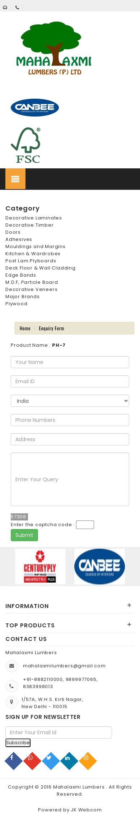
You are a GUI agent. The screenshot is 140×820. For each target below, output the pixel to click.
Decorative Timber (29, 225)
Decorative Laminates (33, 217)
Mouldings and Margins (35, 246)
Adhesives (18, 239)
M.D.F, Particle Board (31, 282)
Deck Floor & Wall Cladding (40, 268)
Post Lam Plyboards (30, 260)
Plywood (16, 303)
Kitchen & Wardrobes (33, 253)
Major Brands (22, 296)
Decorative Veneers (31, 289)
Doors (13, 232)
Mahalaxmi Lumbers (79, 787)
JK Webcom (86, 809)
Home (25, 328)
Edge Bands (20, 275)
